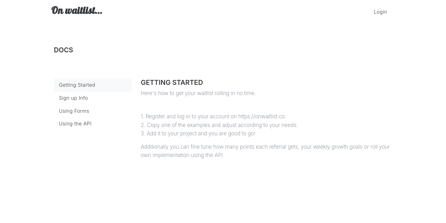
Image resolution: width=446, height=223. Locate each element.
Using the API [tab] (75, 123)
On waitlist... (76, 12)
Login (380, 12)
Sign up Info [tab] (73, 98)
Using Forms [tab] (74, 111)
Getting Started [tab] (77, 85)
